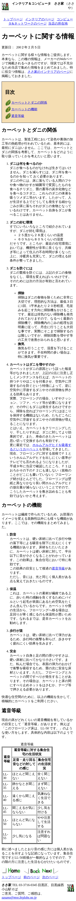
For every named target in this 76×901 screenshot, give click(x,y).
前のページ (32, 877)
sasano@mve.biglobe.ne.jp (19, 897)
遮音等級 (17, 116)
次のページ (50, 877)
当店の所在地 (58, 23)
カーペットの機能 (24, 109)
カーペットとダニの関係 (29, 102)
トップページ (13, 19)
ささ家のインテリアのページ (49, 71)
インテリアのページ (39, 19)
